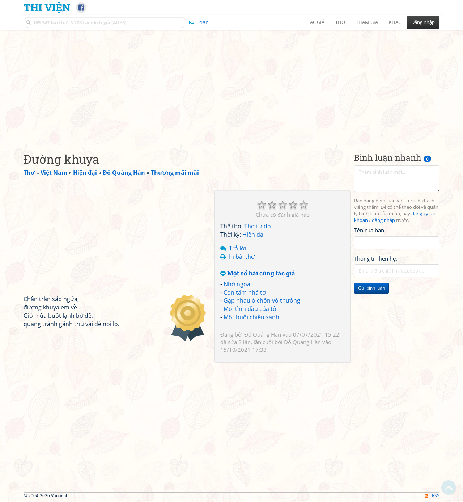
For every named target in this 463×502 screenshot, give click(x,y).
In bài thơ (242, 257)
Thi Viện (47, 7)
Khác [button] (395, 22)
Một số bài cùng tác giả (257, 273)
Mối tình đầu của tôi (251, 309)
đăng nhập (383, 220)
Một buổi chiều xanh (251, 317)
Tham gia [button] (367, 22)
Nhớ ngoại (238, 284)
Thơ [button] (340, 22)
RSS (432, 496)
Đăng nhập (423, 22)
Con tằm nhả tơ (245, 292)
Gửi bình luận (371, 288)
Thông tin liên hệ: (375, 258)
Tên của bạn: (370, 230)
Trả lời (237, 248)
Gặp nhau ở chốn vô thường (262, 300)
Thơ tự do (257, 226)
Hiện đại (253, 235)
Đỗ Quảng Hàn (262, 334)
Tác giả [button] (315, 22)
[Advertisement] (231, 85)
